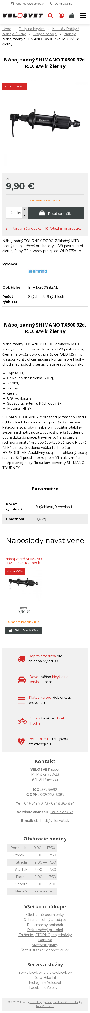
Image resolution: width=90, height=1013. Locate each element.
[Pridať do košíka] (56, 213)
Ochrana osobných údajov (45, 920)
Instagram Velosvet (45, 982)
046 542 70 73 (36, 803)
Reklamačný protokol (45, 930)
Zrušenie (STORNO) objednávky (45, 935)
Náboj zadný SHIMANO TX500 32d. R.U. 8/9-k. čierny (23, 563)
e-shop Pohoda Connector (61, 1002)
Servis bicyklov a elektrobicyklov (45, 972)
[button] (50, 15)
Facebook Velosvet (45, 988)
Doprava (45, 940)
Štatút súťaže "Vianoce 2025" (45, 950)
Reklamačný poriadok (45, 925)
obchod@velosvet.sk (30, 3)
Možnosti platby (45, 945)
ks (19, 213)
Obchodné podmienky (45, 914)
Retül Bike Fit (45, 977)
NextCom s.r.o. (45, 1006)
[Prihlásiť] (61, 15)
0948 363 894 (64, 3)
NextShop (36, 1002)
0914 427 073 (62, 812)
